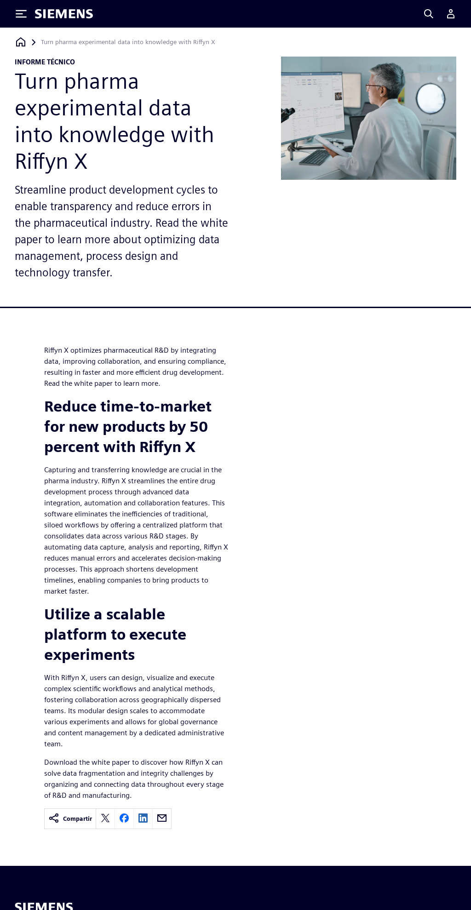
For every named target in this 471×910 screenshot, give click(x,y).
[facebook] (124, 819)
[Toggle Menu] (21, 13)
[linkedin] (143, 819)
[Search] (428, 14)
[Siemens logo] (64, 13)
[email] (162, 819)
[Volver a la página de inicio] (20, 42)
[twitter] (105, 819)
